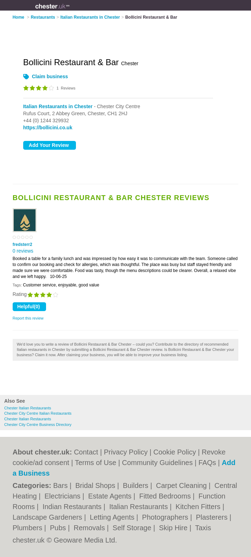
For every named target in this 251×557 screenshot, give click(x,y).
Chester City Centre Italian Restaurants (37, 413)
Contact (86, 452)
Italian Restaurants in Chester (58, 106)
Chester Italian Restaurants (27, 408)
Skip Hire (174, 528)
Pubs (59, 528)
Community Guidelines (157, 462)
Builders (136, 485)
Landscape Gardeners (48, 517)
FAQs (207, 462)
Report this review (28, 318)
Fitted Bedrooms (166, 496)
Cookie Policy (174, 452)
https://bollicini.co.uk (47, 127)
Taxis (203, 528)
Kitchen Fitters (198, 506)
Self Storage (132, 528)
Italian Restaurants (139, 506)
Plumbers (28, 528)
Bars (61, 485)
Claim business (50, 76)
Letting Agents (113, 517)
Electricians (64, 496)
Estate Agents (111, 496)
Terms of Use (95, 462)
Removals (90, 528)
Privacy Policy (125, 452)
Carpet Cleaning (182, 485)
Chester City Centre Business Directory (37, 424)
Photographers (166, 517)
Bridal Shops (96, 485)
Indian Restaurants (73, 506)
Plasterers (213, 517)
